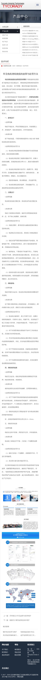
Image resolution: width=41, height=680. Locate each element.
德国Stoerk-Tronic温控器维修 (30, 47)
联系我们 (5, 652)
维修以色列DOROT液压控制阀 (31, 52)
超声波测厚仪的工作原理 (29, 635)
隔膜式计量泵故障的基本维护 (20, 620)
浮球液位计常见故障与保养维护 (20, 616)
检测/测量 (5, 38)
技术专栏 (25, 66)
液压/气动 (5, 35)
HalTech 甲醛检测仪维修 (29, 33)
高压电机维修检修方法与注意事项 (14, 635)
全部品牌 (10, 27)
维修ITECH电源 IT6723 (29, 41)
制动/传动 (5, 51)
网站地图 (20, 677)
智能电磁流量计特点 (27, 632)
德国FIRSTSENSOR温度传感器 (31, 44)
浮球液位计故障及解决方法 (30, 36)
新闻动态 (19, 66)
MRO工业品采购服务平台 (12, 5)
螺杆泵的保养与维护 (10, 632)
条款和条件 (6, 655)
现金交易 (18, 652)
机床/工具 (5, 45)
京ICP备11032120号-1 (9, 677)
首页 (13, 66)
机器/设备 (5, 48)
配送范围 (18, 655)
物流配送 (18, 649)
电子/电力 (5, 41)
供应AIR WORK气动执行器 (30, 55)
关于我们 (5, 649)
